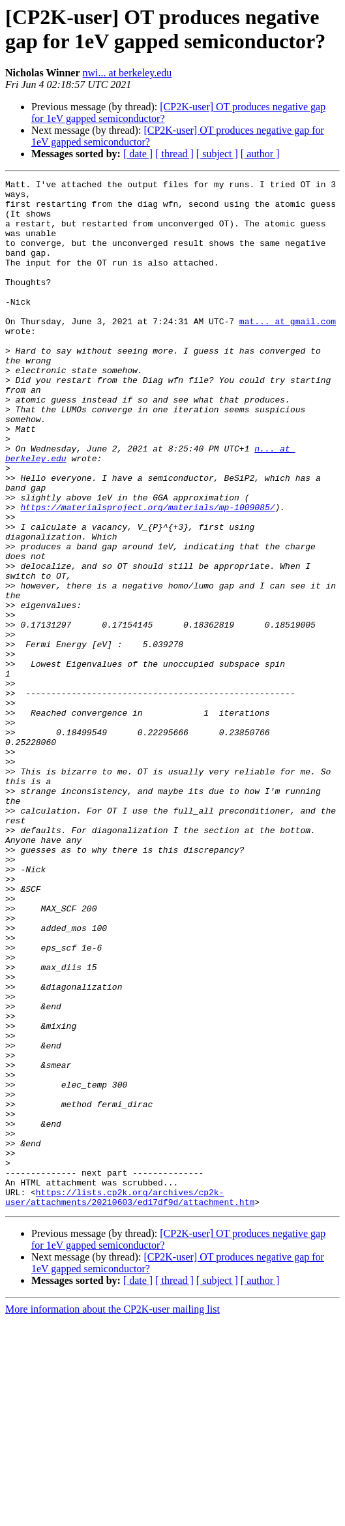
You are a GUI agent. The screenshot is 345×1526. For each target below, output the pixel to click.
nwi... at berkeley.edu (127, 72)
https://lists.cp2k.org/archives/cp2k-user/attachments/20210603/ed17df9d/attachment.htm (129, 1401)
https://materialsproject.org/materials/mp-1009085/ (147, 573)
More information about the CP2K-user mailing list (112, 1514)
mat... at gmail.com (287, 350)
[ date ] (138, 153)
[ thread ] (174, 153)
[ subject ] (217, 153)
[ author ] (260, 153)
